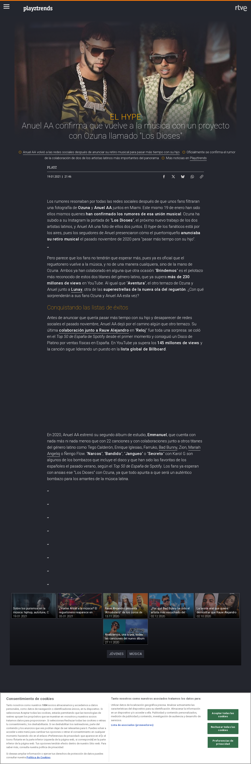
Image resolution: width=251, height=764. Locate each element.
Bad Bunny (168, 447)
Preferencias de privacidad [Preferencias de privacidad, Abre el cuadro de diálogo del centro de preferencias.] (223, 742)
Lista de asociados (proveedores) (132, 725)
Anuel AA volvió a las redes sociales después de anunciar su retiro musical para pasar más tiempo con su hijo (101, 152)
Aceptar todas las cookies (223, 715)
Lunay (76, 289)
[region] (125, 728)
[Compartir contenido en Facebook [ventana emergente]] (164, 175)
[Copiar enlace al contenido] (201, 175)
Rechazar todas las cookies (223, 728)
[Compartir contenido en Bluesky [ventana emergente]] (182, 175)
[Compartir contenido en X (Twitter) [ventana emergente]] (173, 175)
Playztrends (198, 158)
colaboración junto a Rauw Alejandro (94, 330)
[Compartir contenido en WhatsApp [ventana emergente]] (192, 175)
